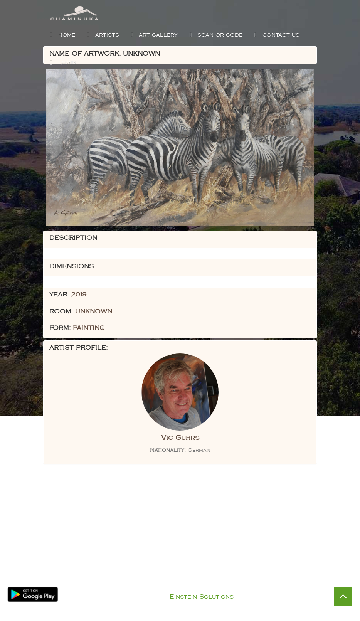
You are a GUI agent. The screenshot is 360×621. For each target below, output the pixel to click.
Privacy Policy (187, 586)
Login (62, 63)
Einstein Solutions (202, 596)
